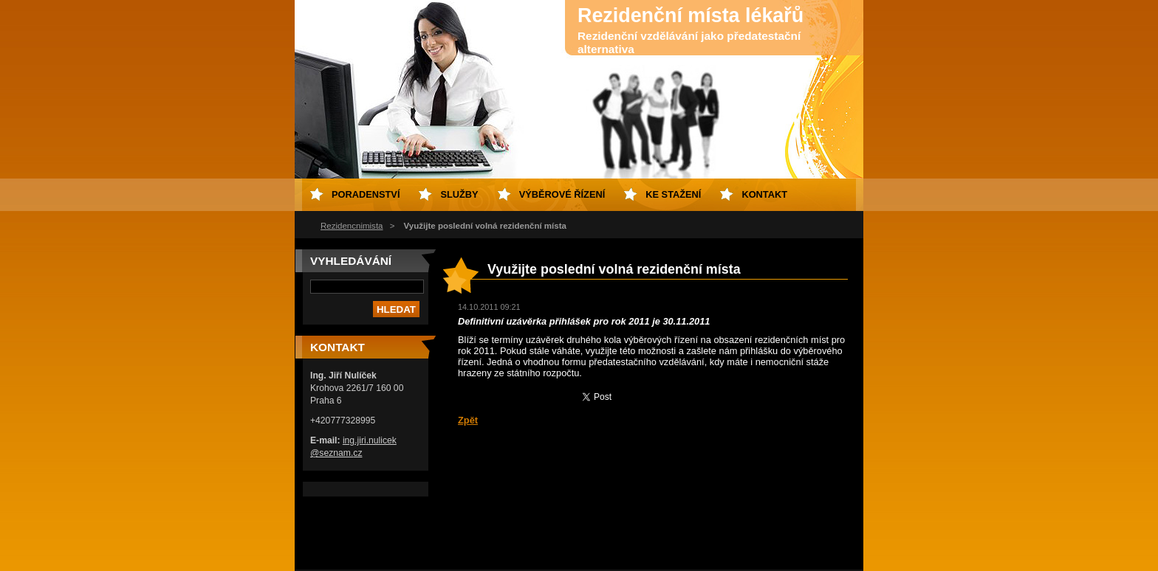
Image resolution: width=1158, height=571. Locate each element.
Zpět (468, 420)
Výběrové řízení (562, 194)
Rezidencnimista (352, 225)
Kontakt (764, 194)
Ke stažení (673, 194)
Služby (459, 194)
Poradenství (366, 194)
